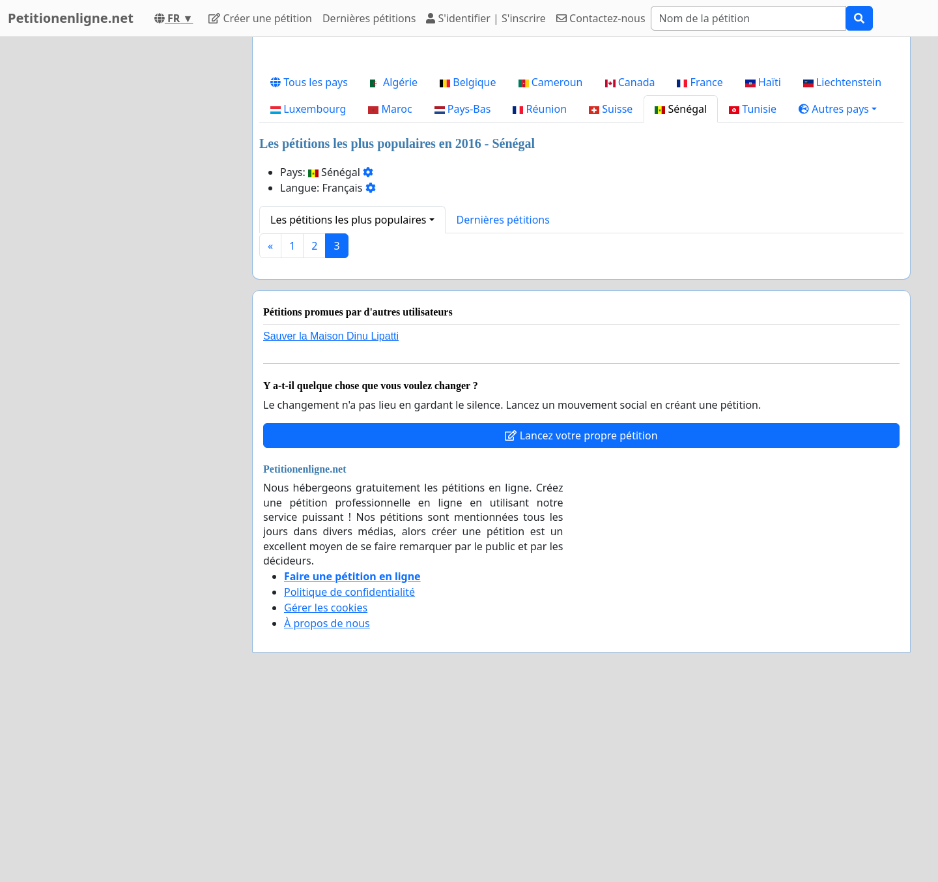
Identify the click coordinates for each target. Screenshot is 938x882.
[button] (838, 291)
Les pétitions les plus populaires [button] (348, 402)
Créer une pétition (260, 18)
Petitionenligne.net (71, 18)
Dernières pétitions (369, 18)
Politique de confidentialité (349, 774)
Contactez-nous (601, 18)
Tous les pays (309, 264)
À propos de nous (327, 806)
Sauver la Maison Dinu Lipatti (331, 518)
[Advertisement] (581, 149)
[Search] (748, 18)
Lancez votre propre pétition (581, 618)
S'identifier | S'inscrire (486, 18)
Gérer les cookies (325, 790)
